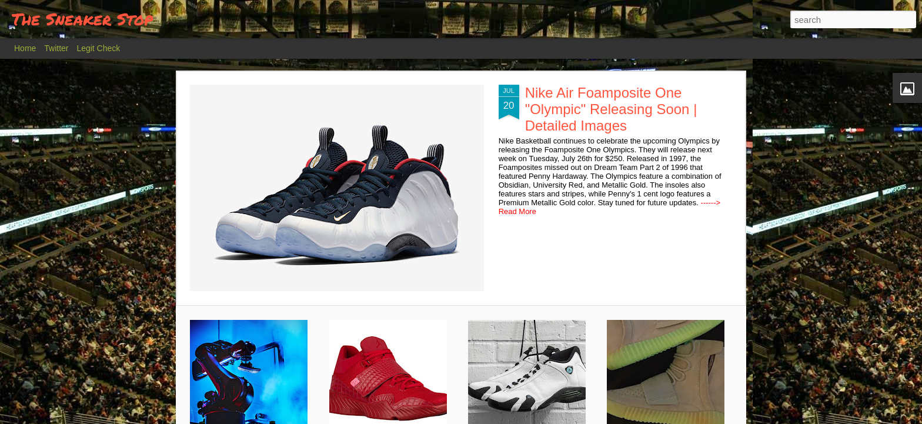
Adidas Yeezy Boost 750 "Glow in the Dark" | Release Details (674, 385)
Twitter (56, 48)
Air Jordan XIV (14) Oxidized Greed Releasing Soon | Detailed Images (529, 391)
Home (25, 48)
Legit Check (98, 48)
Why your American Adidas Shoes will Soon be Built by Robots (251, 391)
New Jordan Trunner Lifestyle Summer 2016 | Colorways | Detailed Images (398, 391)
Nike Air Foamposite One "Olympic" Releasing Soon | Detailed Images (317, 109)
